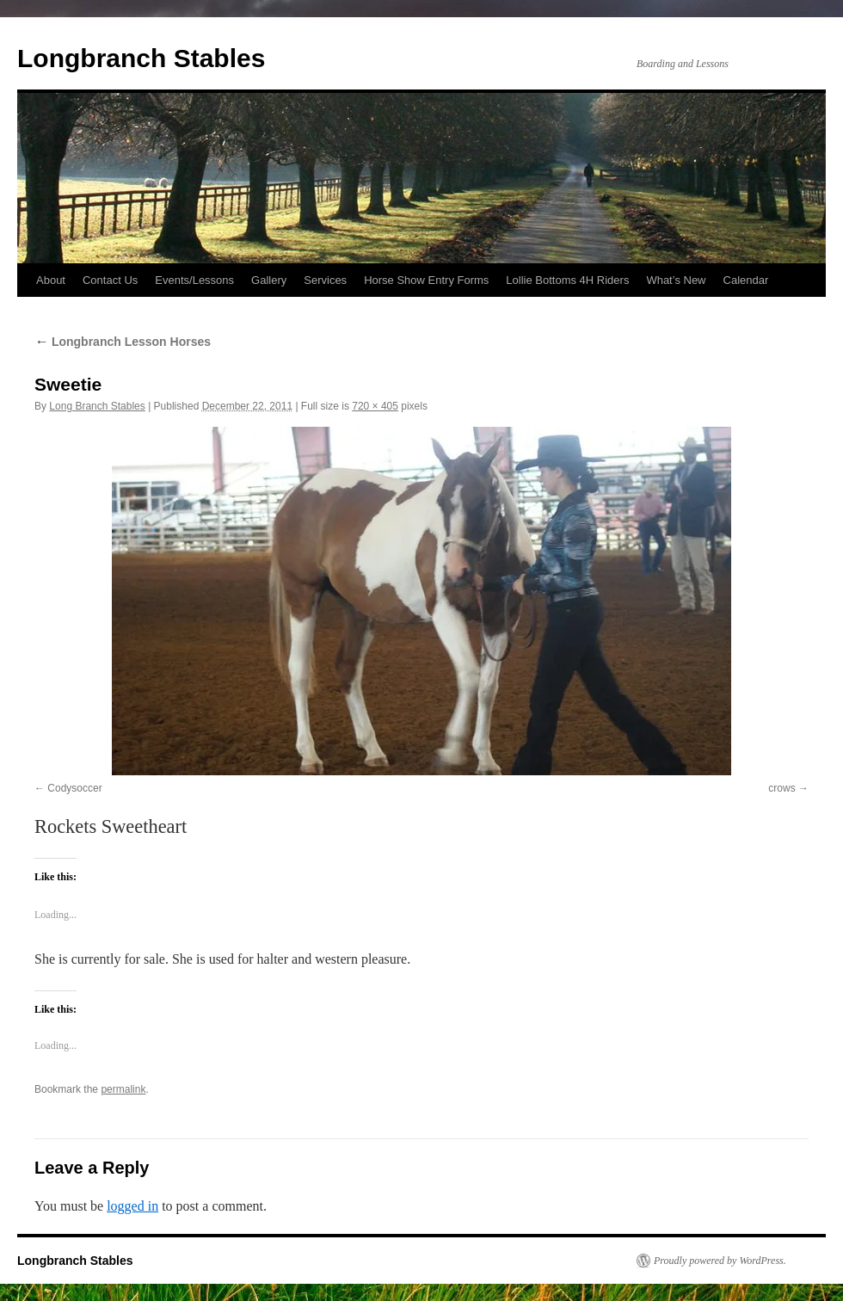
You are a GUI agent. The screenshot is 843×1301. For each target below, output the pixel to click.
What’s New (675, 280)
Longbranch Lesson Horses (122, 341)
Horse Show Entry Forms (426, 280)
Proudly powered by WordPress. (720, 1261)
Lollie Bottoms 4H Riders (567, 280)
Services (325, 280)
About (50, 280)
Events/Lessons (194, 280)
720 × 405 (375, 406)
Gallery (268, 280)
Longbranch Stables (141, 58)
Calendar (746, 280)
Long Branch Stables (97, 406)
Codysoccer (74, 788)
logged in (132, 1206)
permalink (123, 1089)
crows (781, 788)
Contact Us (110, 280)
